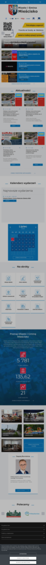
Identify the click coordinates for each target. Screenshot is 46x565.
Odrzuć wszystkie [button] (23, 558)
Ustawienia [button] (23, 553)
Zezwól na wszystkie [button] (23, 562)
